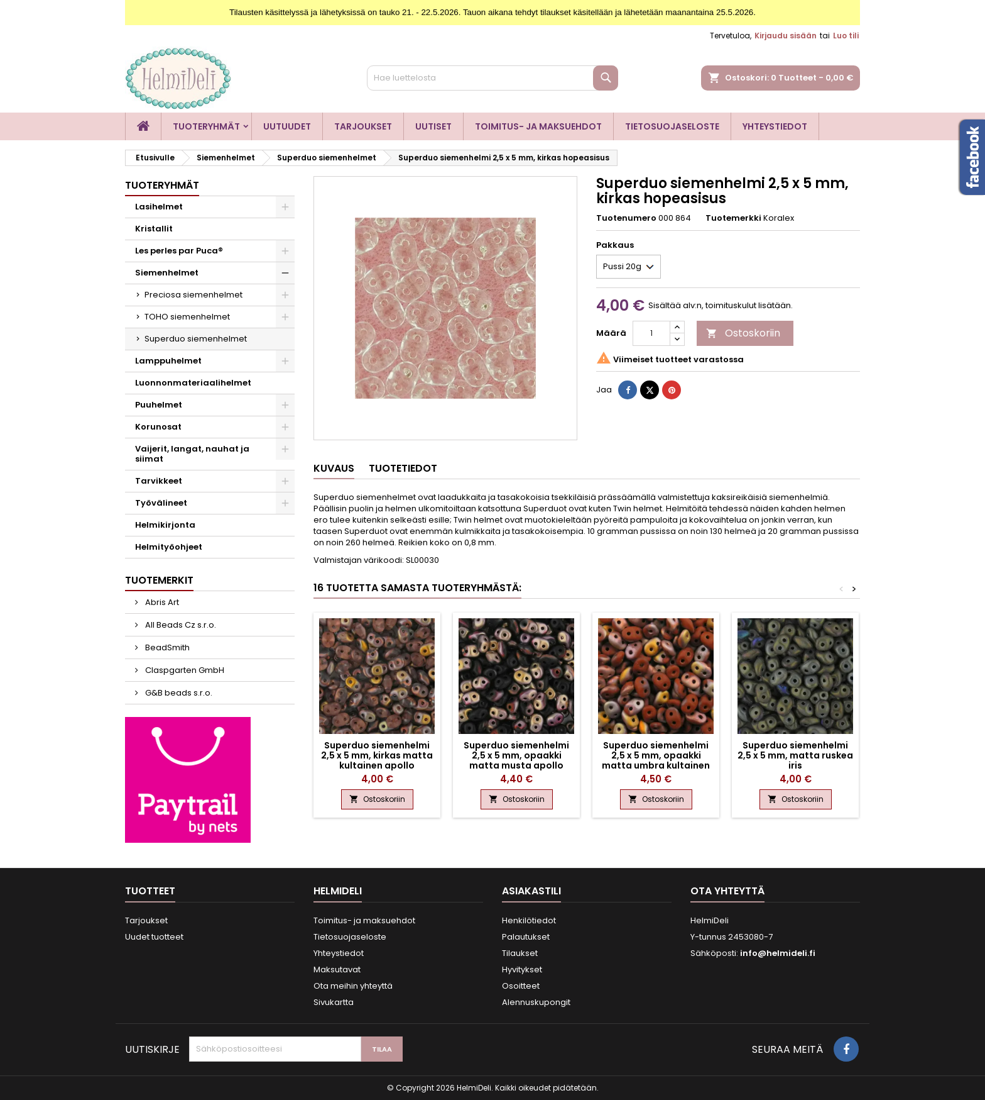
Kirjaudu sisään (785, 35)
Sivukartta (333, 1002)
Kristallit (154, 229)
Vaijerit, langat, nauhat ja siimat (192, 454)
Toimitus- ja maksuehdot (538, 126)
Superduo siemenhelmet (195, 339)
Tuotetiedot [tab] (403, 468)
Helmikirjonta (165, 525)
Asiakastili (531, 891)
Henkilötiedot (529, 920)
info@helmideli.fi (777, 953)
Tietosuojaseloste (672, 126)
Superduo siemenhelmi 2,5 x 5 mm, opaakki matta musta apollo (516, 755)
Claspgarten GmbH (183, 670)
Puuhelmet (158, 405)
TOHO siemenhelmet (187, 317)
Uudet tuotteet (154, 937)
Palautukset (526, 937)
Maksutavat (337, 969)
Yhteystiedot (775, 126)
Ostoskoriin (743, 333)
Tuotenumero (626, 218)
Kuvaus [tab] (333, 468)
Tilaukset (520, 953)
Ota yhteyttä (727, 891)
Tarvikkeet (158, 481)
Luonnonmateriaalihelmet (193, 383)
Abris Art (161, 602)
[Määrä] (651, 333)
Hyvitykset (522, 969)
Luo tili (846, 35)
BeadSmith (166, 647)
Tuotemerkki (733, 218)
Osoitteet (521, 986)
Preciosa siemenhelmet (193, 295)
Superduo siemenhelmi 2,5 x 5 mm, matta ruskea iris (795, 755)
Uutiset (433, 126)
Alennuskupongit (536, 1002)
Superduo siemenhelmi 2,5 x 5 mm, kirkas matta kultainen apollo (377, 755)
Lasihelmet (159, 207)
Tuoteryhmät (206, 126)
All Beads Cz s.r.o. (179, 625)
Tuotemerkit (159, 580)
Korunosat (158, 427)
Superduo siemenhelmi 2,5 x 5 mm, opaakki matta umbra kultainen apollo (656, 760)
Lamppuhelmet (168, 361)
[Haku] (492, 78)
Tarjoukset (363, 126)
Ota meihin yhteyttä (353, 986)
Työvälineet (161, 503)
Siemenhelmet (167, 273)
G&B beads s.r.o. (177, 693)
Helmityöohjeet (168, 547)
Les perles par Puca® (179, 251)
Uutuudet (287, 126)
